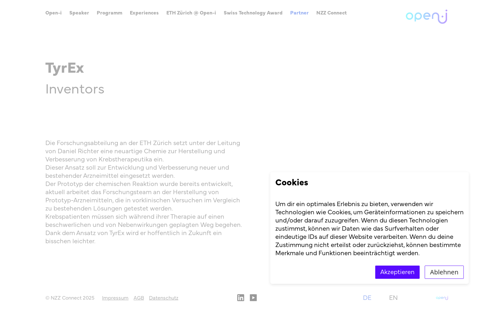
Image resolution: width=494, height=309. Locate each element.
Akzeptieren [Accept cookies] (397, 272)
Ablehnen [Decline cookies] (444, 272)
